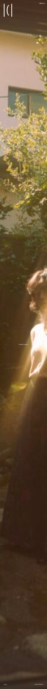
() (42, 3)
